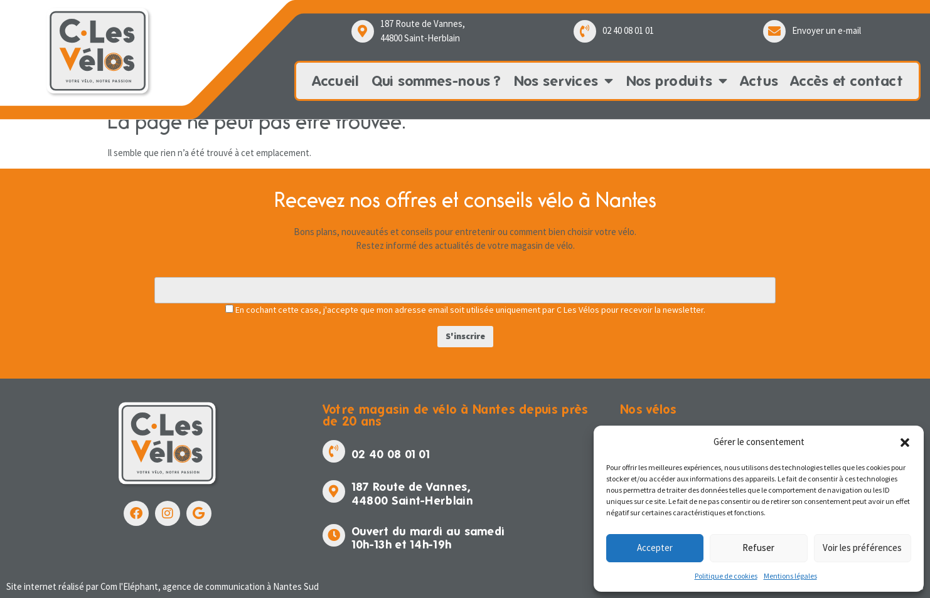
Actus (759, 80)
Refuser (758, 547)
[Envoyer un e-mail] (774, 31)
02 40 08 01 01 (628, 30)
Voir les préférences (862, 547)
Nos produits (677, 81)
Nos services (564, 81)
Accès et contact (847, 80)
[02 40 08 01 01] (585, 31)
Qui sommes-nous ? (436, 80)
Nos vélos (648, 409)
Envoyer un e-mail (826, 30)
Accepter (655, 547)
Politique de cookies (726, 575)
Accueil (336, 80)
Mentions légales (790, 575)
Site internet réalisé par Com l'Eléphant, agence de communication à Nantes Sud (162, 586)
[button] (905, 442)
